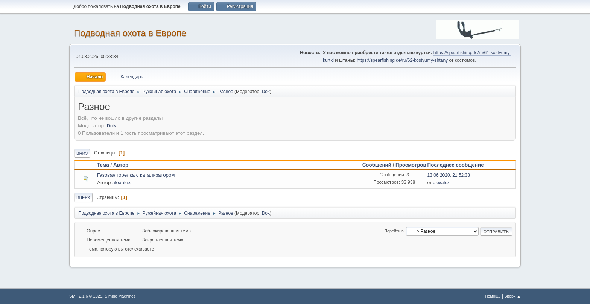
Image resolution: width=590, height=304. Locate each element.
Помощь (493, 296)
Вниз (82, 153)
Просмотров (410, 165)
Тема (103, 165)
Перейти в (393, 231)
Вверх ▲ (512, 296)
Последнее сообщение (459, 165)
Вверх (83, 197)
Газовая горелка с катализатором (136, 175)
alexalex (121, 182)
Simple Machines (120, 296)
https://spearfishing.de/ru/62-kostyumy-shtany (402, 60)
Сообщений (376, 165)
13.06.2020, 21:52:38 (448, 175)
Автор (120, 165)
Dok (266, 91)
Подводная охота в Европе (130, 33)
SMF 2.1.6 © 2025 (85, 296)
